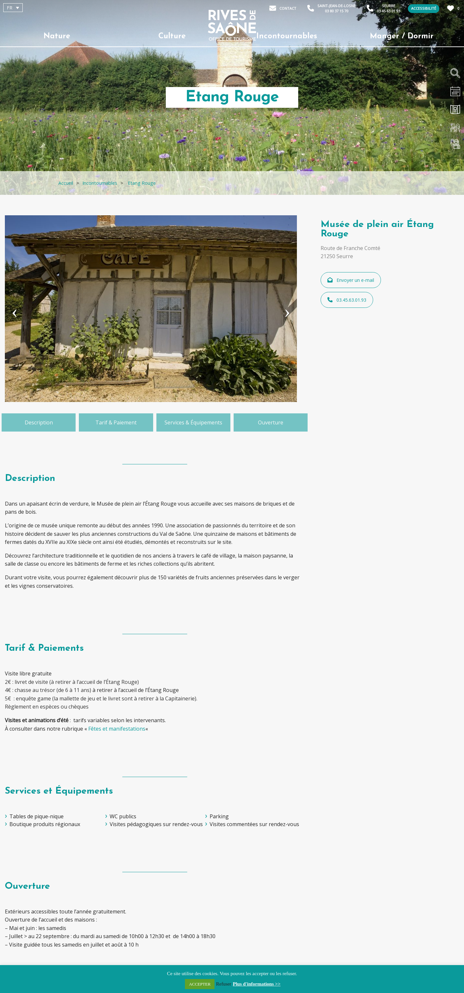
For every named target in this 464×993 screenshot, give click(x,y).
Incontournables (286, 36)
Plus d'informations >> (257, 984)
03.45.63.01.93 (346, 300)
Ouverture (270, 422)
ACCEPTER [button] (199, 984)
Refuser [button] (223, 984)
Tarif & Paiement (116, 422)
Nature (56, 36)
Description (39, 422)
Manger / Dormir (401, 36)
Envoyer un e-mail (350, 280)
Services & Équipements (193, 422)
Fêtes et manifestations (116, 728)
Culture (172, 36)
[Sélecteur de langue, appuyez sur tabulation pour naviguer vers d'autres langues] (13, 7)
